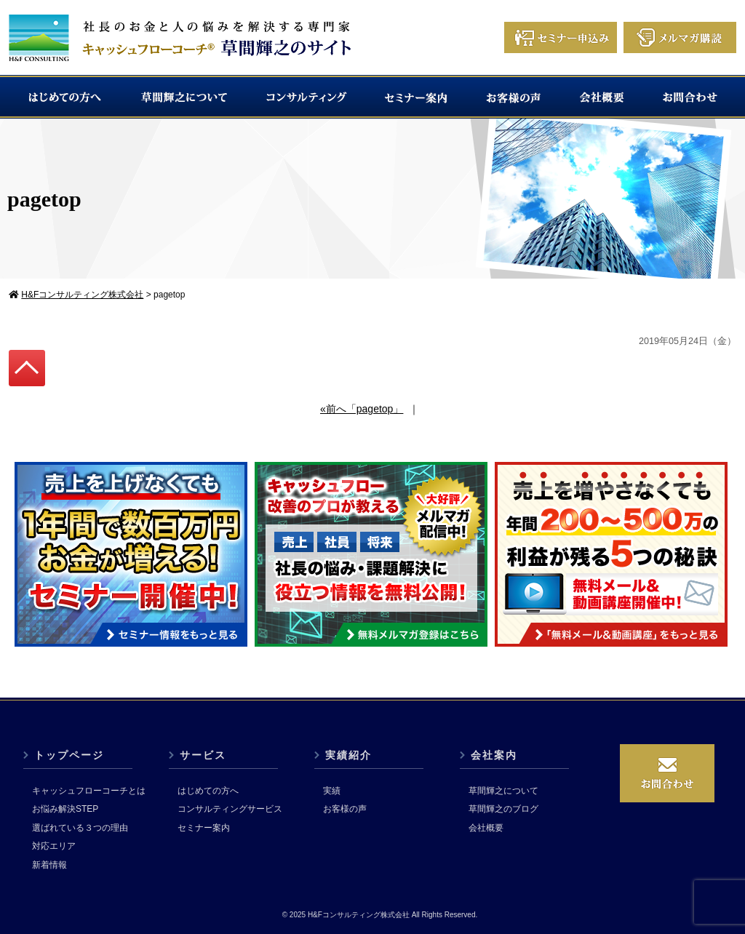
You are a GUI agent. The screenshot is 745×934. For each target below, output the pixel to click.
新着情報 (49, 865)
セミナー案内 (204, 828)
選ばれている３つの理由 (80, 828)
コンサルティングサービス (230, 809)
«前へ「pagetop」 (361, 409)
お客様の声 (345, 809)
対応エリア (54, 846)
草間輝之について (503, 791)
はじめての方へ (208, 791)
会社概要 (486, 828)
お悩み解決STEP (65, 809)
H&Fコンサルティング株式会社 (359, 915)
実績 (331, 791)
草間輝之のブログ (503, 809)
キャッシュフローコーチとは (89, 791)
